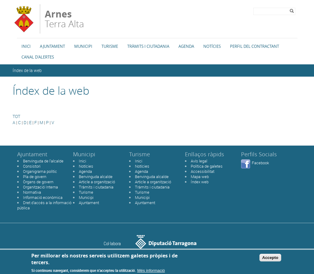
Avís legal (199, 161)
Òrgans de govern (38, 182)
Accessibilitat (202, 171)
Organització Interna (40, 187)
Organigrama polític (40, 171)
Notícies (212, 46)
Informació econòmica (43, 197)
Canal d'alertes (37, 57)
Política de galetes (207, 166)
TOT (16, 116)
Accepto (270, 259)
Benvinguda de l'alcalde (43, 161)
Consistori (31, 166)
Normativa (32, 192)
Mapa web (200, 176)
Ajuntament (52, 46)
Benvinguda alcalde (96, 176)
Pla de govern (34, 176)
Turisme (109, 46)
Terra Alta (64, 19)
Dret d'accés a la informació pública (44, 205)
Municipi (83, 46)
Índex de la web (27, 70)
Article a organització (97, 182)
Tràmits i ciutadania (96, 187)
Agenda (186, 46)
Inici (26, 46)
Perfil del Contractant (254, 46)
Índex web (200, 182)
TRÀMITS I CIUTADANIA (148, 46)
